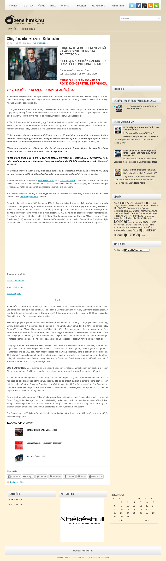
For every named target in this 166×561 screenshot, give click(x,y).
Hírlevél (41, 5)
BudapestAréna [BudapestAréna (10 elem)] (134, 208)
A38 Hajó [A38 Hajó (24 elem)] (120, 202)
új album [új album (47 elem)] (149, 230)
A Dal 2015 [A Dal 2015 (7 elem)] (139, 203)
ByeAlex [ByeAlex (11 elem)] (146, 208)
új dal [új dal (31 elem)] (118, 235)
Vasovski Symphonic (36, 456)
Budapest (14, 482)
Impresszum (81, 5)
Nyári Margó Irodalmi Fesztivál (139, 169)
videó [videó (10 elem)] (129, 231)
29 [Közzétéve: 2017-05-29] (115, 516)
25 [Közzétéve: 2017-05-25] (134, 513)
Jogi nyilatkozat (99, 5)
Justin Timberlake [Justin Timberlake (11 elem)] (128, 218)
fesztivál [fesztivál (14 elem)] (138, 215)
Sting (21, 482)
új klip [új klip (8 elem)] (144, 235)
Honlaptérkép (118, 5)
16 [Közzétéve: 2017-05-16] (121, 509)
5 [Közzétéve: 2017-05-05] (140, 502)
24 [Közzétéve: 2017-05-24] (128, 513)
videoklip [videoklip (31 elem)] (120, 230)
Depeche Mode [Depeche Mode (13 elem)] (147, 213)
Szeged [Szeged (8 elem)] (144, 227)
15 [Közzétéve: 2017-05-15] (115, 509)
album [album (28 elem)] (148, 202)
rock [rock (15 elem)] (137, 227)
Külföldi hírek (28, 29)
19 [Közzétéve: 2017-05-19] (141, 509)
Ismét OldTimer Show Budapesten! (42, 430)
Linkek (53, 5)
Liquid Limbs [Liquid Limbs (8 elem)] (134, 222)
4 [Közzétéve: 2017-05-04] (134, 502)
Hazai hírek (13, 29)
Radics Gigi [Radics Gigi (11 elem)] (138, 225)
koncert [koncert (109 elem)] (121, 221)
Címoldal (13, 5)
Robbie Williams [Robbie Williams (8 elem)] (128, 227)
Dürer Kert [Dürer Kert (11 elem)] (129, 216)
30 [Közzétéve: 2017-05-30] (121, 516)
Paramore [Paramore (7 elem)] (128, 225)
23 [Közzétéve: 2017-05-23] (121, 513)
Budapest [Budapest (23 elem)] (120, 208)
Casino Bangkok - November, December (44, 443)
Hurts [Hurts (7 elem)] (146, 216)
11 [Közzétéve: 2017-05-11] (134, 506)
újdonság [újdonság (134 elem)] (132, 234)
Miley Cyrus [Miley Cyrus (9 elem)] (119, 225)
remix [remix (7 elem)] (147, 225)
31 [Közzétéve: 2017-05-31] (128, 516)
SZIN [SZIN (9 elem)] (149, 227)
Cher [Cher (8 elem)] (130, 211)
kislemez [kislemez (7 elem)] (151, 218)
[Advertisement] (57, 250)
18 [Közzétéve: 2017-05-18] (134, 509)
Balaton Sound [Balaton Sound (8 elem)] (127, 206)
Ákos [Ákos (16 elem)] (135, 230)
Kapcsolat (66, 5)
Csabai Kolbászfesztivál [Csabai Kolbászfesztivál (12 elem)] (145, 211)
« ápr (121, 520)
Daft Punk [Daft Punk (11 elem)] (119, 213)
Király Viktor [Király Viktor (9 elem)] (142, 218)
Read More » (120, 143)
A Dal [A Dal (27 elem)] (130, 202)
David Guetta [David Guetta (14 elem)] (131, 213)
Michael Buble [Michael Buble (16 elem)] (148, 222)
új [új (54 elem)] (140, 230)
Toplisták (29, 5)
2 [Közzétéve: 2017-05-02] (121, 502)
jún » (147, 520)
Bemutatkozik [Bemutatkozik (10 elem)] (139, 205)
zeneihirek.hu (86, 551)
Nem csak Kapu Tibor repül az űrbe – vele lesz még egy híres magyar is (139, 152)
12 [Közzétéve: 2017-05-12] (141, 506)
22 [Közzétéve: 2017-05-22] (115, 513)
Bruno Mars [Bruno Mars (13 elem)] (152, 205)
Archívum (118, 250)
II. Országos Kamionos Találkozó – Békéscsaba (142, 107)
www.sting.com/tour (29, 196)
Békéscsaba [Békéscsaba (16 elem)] (121, 210)
